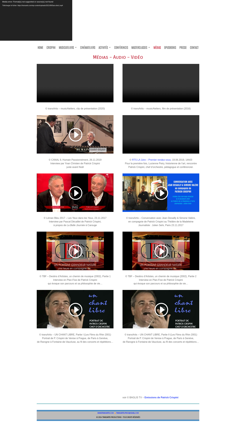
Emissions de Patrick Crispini (161, 397)
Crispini (51, 48)
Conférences (121, 48)
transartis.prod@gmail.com (127, 413)
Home (40, 48)
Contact (194, 48)
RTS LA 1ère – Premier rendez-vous (151, 160)
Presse (183, 48)
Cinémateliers (87, 48)
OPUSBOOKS (170, 48)
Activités (103, 48)
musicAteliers (66, 48)
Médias (157, 48)
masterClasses (139, 48)
